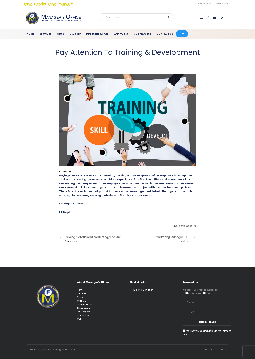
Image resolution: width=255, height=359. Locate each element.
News (80, 297)
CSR (79, 318)
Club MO (81, 300)
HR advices (65, 171)
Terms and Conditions (142, 289)
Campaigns (83, 308)
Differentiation (84, 304)
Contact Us (83, 315)
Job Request (83, 311)
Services (81, 293)
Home (80, 289)
